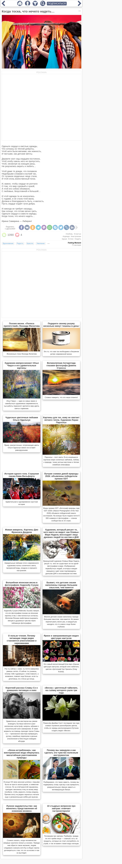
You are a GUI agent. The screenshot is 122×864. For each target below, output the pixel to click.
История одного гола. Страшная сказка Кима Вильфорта (21, 474)
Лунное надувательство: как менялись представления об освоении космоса (21, 808)
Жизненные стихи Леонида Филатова (22, 354)
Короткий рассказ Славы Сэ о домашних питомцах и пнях (22, 689)
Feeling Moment (74, 243)
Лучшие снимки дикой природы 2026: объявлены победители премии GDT (61, 476)
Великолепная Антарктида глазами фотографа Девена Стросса (61, 365)
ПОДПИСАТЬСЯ (57, 3)
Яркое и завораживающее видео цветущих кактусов (61, 636)
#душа (64, 239)
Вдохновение (8, 243)
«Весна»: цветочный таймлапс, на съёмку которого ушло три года (61, 690)
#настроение (76, 236)
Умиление (41, 243)
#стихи (71, 239)
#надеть (78, 239)
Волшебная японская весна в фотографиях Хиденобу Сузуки (21, 583)
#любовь (69, 234)
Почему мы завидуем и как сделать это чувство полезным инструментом (61, 752)
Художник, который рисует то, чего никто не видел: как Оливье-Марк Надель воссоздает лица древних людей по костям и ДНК (61, 533)
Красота (30, 243)
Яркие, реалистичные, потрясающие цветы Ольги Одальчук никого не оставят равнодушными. (21, 447)
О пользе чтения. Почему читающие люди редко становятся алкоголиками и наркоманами (22, 639)
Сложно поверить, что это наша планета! (61, 397)
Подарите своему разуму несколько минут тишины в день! (61, 324)
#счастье (77, 234)
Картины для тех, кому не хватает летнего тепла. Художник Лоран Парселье (61, 420)
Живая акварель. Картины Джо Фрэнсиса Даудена (21, 530)
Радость (20, 243)
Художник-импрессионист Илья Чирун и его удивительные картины (22, 365)
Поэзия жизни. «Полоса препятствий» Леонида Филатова (22, 324)
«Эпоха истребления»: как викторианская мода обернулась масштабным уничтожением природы (21, 754)
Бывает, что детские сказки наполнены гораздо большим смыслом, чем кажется (61, 585)
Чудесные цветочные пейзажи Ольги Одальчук (21, 418)
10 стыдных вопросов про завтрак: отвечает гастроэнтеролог (61, 808)
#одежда (66, 236)
